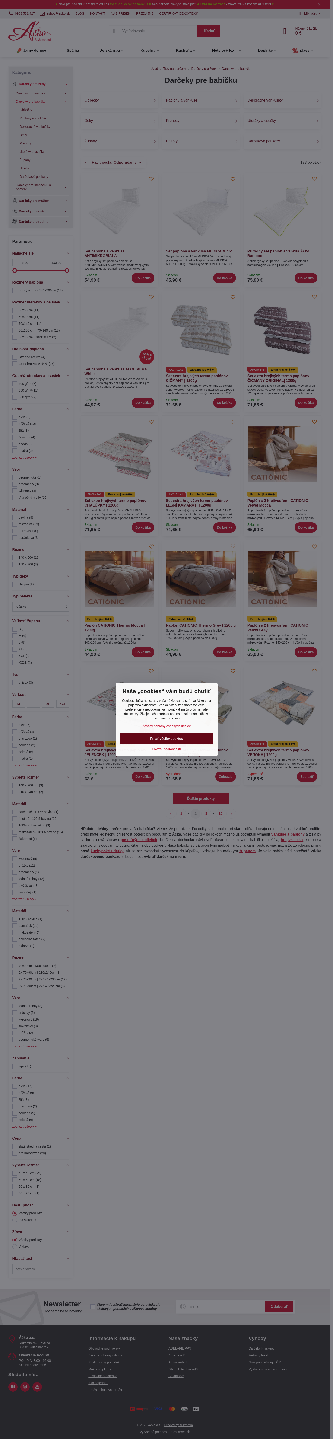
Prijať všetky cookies (166, 738)
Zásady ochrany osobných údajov (166, 726)
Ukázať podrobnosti (166, 749)
